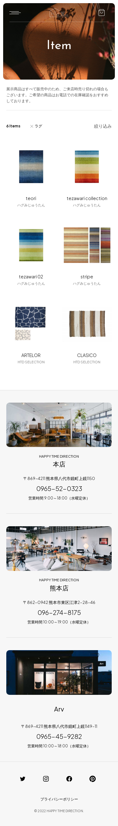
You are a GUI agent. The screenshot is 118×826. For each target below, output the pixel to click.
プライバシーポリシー (59, 799)
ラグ (38, 126)
